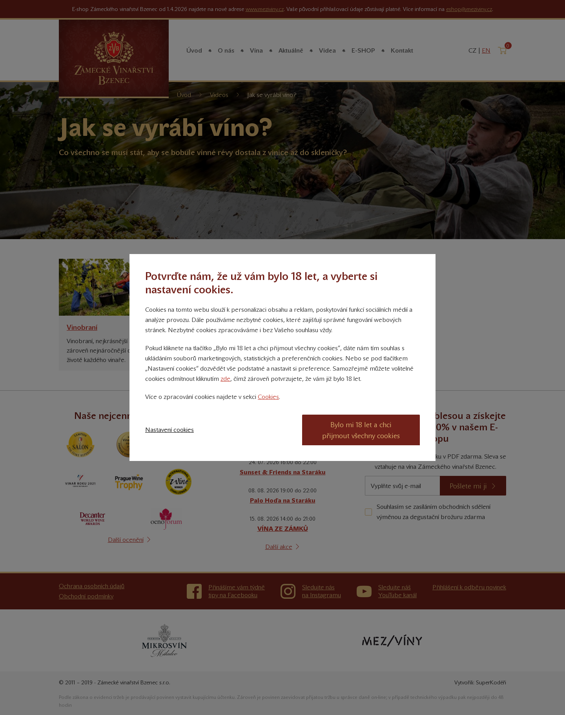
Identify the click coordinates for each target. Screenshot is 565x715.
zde (225, 378)
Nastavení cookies (169, 429)
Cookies (268, 396)
